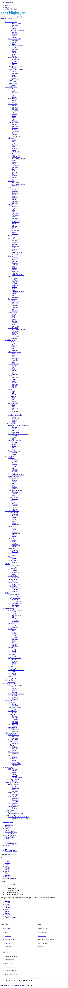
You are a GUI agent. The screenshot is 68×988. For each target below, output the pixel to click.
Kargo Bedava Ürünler (14, 890)
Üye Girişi (8, 5)
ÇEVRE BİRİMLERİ (10, 939)
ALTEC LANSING (10, 878)
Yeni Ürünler (11, 887)
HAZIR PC (7, 943)
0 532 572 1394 (11, 980)
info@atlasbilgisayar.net (25, 980)
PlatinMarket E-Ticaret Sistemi (11, 985)
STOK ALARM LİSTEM (11, 967)
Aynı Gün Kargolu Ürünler (15, 894)
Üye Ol (7, 7)
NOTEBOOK (8, 928)
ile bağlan (11, 9)
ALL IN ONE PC (9, 947)
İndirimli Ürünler (12, 885)
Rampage (7, 875)
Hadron (7, 871)
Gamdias (7, 868)
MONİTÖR (7, 932)
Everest (7, 864)
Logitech (7, 866)
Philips (7, 873)
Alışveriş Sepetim (7, 18)
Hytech (7, 869)
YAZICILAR (8, 936)
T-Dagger (7, 861)
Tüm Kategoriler (8, 822)
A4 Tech (7, 863)
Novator (7, 876)
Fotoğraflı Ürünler (12, 892)
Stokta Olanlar (11, 888)
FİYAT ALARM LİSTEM (11, 974)
